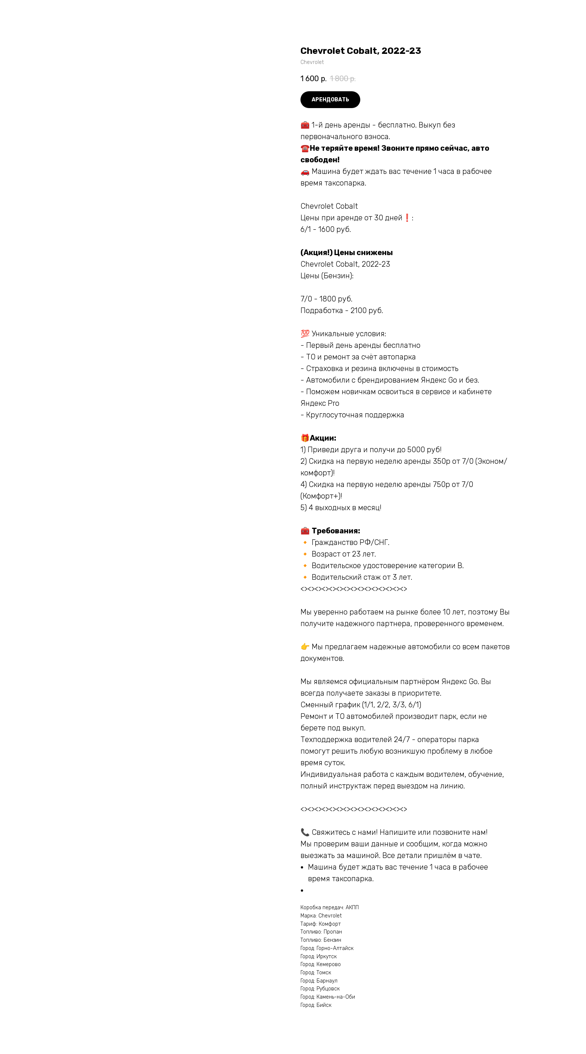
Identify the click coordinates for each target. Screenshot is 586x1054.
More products (31, 11)
